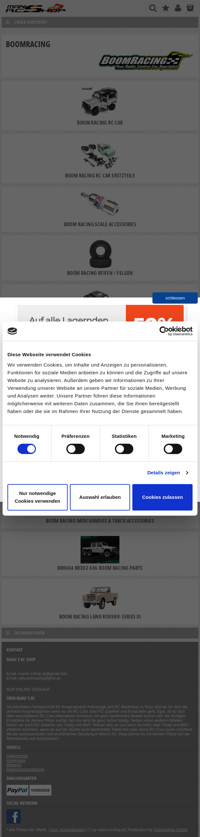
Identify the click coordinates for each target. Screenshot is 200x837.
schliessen (175, 298)
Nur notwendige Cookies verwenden (37, 497)
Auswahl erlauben (100, 497)
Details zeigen (163, 472)
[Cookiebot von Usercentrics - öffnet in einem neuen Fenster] (164, 331)
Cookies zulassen (162, 497)
